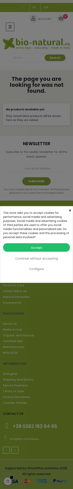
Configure (36, 269)
